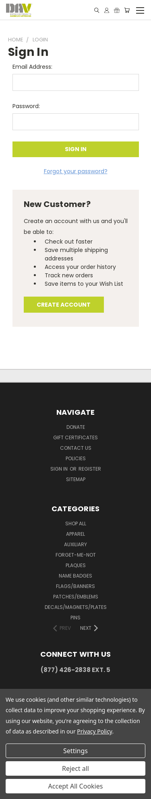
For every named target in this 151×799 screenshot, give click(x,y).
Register (90, 468)
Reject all (75, 768)
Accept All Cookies (75, 786)
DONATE (75, 427)
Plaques (76, 565)
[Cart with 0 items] (127, 10)
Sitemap (75, 479)
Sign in (59, 468)
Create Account (64, 305)
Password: (26, 106)
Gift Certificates (75, 437)
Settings (75, 750)
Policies (76, 458)
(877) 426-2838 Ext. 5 (75, 670)
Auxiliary (75, 544)
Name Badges (75, 575)
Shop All (75, 523)
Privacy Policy (94, 731)
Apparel (75, 534)
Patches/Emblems (75, 596)
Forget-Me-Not (76, 554)
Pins (75, 617)
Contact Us (75, 448)
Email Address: (32, 67)
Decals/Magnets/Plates (76, 607)
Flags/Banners (75, 586)
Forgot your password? (76, 171)
